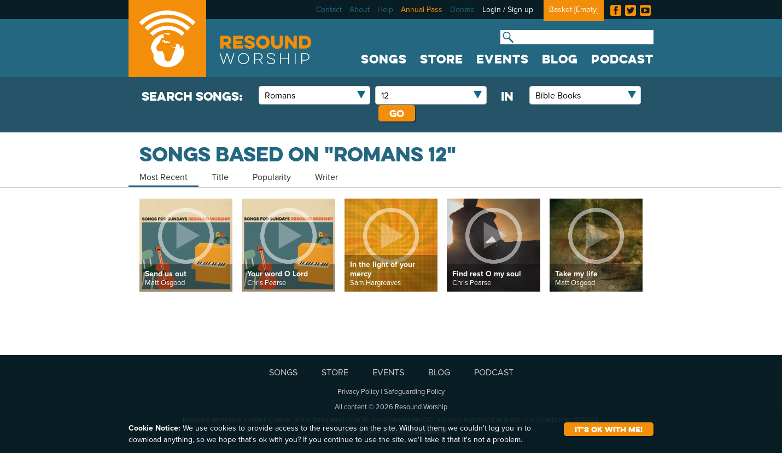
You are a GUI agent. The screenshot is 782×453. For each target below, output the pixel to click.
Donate (462, 9)
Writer (326, 177)
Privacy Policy (358, 391)
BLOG (560, 59)
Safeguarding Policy (414, 391)
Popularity (272, 177)
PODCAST (622, 59)
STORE (441, 59)
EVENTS (502, 59)
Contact (329, 9)
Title (220, 177)
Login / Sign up (507, 9)
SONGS (384, 59)
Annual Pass (421, 9)
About (359, 9)
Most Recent (163, 177)
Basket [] (573, 9)
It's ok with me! (609, 429)
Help (385, 9)
